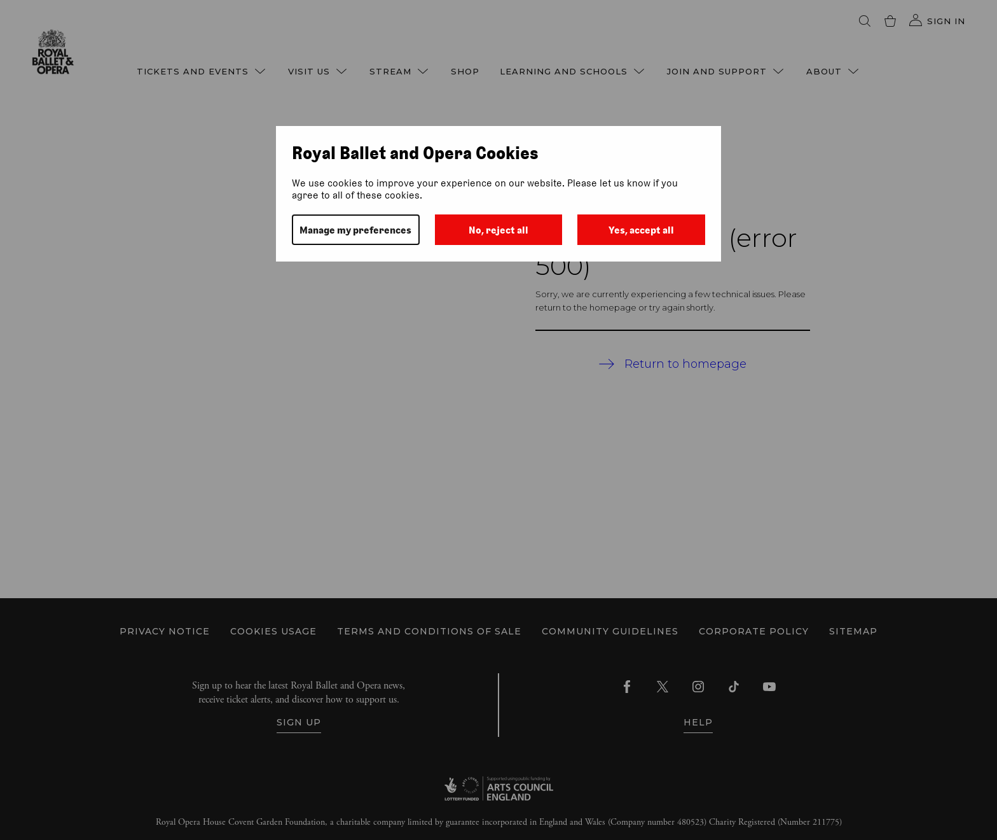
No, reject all (498, 230)
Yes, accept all (641, 230)
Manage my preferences (355, 230)
